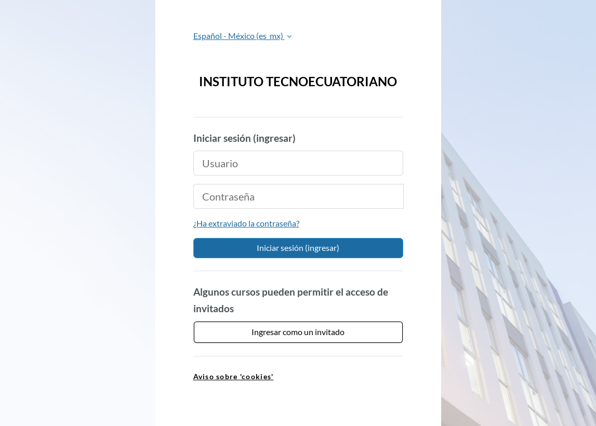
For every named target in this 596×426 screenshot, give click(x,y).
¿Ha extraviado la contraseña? (246, 223)
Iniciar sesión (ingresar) (298, 247)
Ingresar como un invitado (298, 332)
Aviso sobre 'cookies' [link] (233, 376)
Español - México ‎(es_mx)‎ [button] (239, 36)
